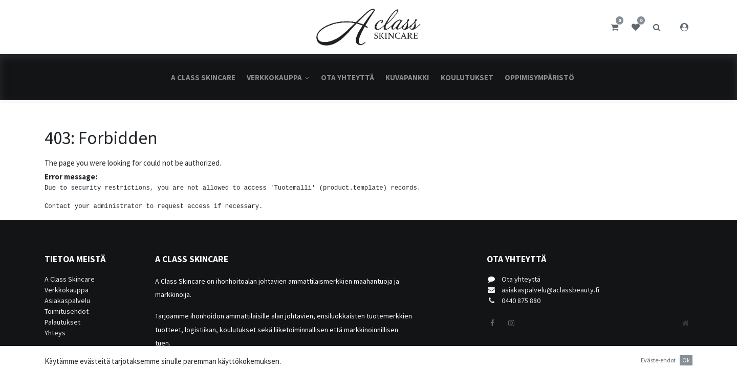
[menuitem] (203, 77)
